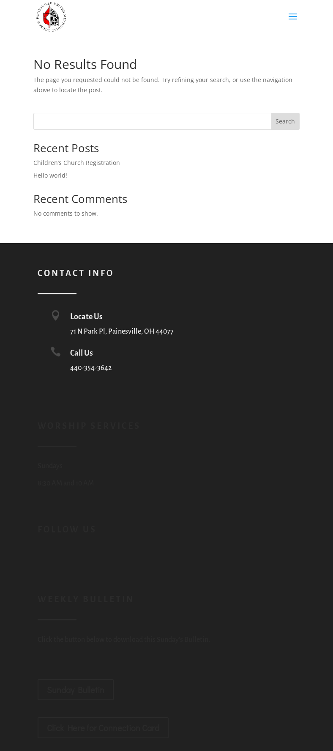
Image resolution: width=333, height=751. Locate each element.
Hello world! (50, 175)
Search (285, 121)
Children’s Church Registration (76, 163)
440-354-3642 (91, 368)
